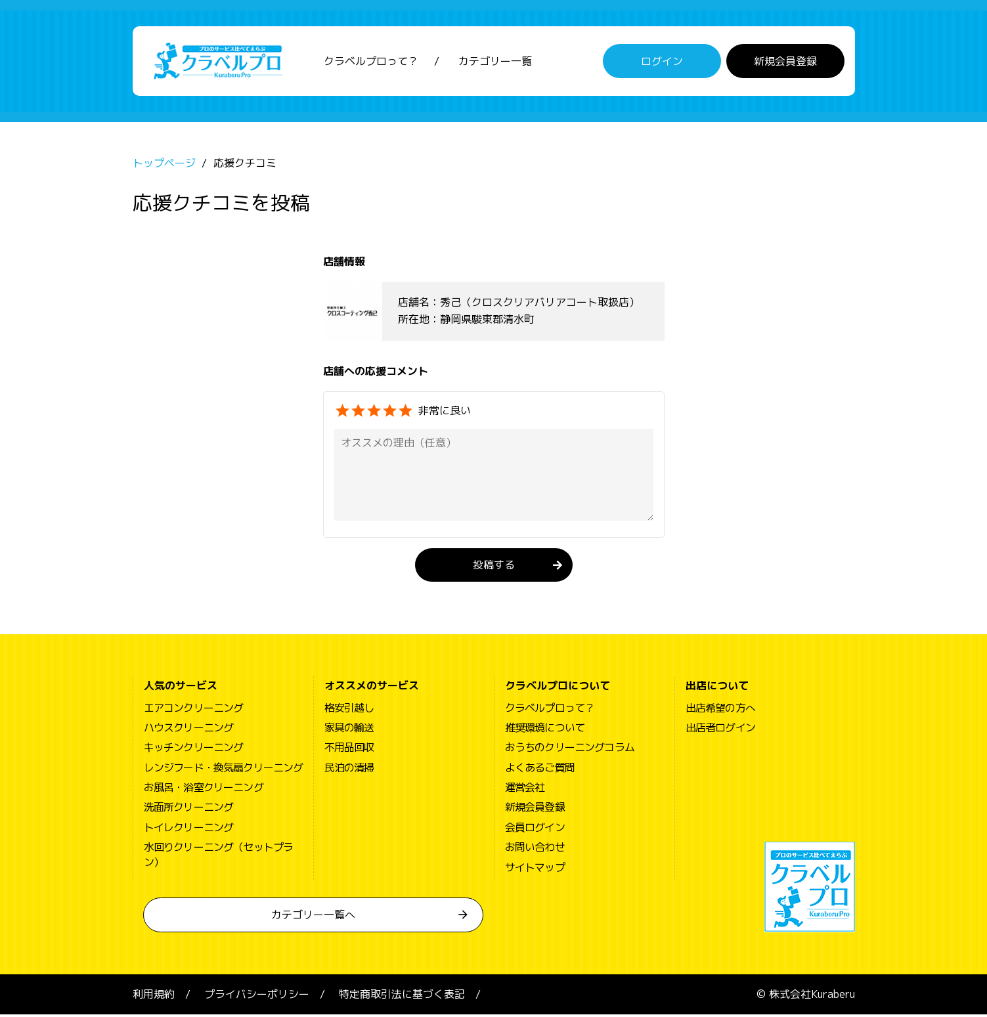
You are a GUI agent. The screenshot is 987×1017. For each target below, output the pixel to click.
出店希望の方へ (720, 710)
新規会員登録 (785, 62)
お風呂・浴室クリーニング (203, 790)
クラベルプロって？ (371, 62)
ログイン (662, 62)
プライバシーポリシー (256, 996)
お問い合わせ (535, 849)
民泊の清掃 (349, 770)
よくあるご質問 (540, 770)
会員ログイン (535, 830)
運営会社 (525, 790)
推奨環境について (545, 730)
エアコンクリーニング (194, 710)
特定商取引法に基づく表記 (402, 996)
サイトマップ (535, 869)
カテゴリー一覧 (495, 62)
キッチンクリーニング (194, 750)
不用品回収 (349, 750)
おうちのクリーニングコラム (570, 750)
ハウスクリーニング (189, 730)
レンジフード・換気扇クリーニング (223, 770)
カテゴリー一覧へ (313, 917)
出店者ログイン (720, 730)
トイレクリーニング (189, 830)
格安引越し (349, 710)
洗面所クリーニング (189, 809)
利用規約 (154, 996)
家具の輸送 (349, 730)
